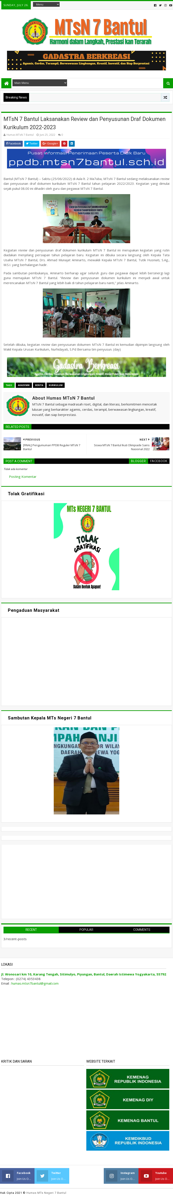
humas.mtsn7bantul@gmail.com (35, 983)
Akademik (24, 385)
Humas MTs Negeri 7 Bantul (46, 1192)
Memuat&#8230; (44, 661)
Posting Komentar (22, 476)
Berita (39, 385)
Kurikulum (55, 385)
